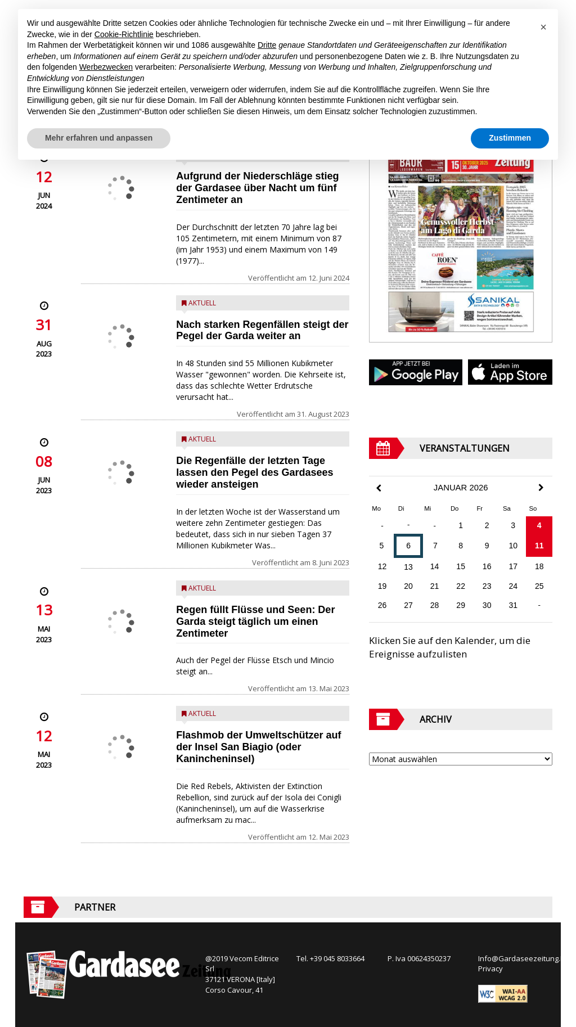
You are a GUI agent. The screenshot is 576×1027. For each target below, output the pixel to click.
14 (434, 566)
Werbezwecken (106, 66)
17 (513, 566)
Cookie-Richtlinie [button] (124, 34)
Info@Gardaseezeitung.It (521, 958)
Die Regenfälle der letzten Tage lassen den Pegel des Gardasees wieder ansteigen (254, 472)
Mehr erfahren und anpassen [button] (98, 137)
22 (460, 586)
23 (487, 586)
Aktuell (202, 303)
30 (487, 605)
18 (539, 566)
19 (382, 586)
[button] (543, 27)
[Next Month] (541, 487)
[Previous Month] (378, 488)
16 (487, 566)
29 (460, 605)
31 (513, 605)
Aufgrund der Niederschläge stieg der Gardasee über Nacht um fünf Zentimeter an (257, 187)
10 (513, 545)
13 (408, 566)
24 (513, 586)
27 (408, 605)
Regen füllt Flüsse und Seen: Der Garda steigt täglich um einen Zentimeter (255, 621)
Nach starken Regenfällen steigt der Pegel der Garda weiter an (262, 330)
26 (382, 605)
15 (460, 566)
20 (408, 586)
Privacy (490, 968)
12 (382, 566)
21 (434, 586)
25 (539, 586)
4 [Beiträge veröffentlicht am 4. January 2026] (539, 525)
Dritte (267, 44)
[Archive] (460, 759)
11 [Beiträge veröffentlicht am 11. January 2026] (539, 545)
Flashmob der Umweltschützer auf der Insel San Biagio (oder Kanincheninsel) (258, 746)
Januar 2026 (461, 487)
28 (434, 605)
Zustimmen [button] (510, 137)
